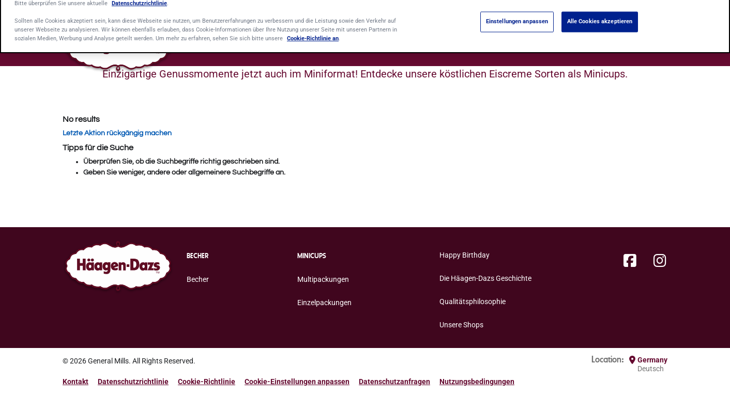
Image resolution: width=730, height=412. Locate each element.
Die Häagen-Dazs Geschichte (485, 278)
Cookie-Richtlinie (206, 381)
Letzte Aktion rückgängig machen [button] (117, 133)
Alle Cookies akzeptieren (600, 15)
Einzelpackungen (324, 302)
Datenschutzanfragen (394, 381)
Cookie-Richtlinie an (313, 32)
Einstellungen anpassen (517, 15)
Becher (198, 279)
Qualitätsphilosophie (472, 301)
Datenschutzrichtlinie (133, 381)
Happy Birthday (464, 255)
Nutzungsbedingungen (476, 381)
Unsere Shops (461, 325)
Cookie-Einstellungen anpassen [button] (297, 381)
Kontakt (75, 381)
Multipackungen (323, 279)
